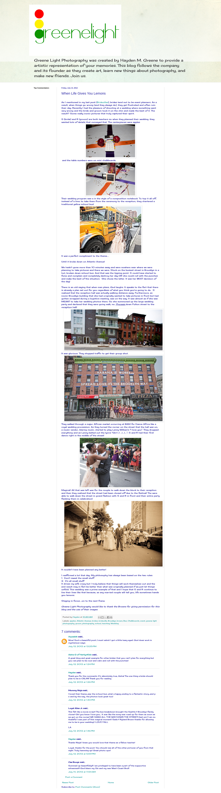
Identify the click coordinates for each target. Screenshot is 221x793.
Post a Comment (73, 777)
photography (88, 623)
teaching (106, 623)
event (142, 621)
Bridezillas (102, 102)
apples (73, 621)
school (98, 623)
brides (95, 621)
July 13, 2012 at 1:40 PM (81, 700)
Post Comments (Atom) (87, 787)
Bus (125, 621)
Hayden (72, 672)
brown (119, 621)
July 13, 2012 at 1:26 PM (81, 682)
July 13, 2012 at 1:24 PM (81, 664)
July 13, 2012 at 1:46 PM (81, 731)
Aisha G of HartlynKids (80, 654)
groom (78, 623)
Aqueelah (73, 636)
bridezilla (103, 621)
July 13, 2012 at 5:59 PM (81, 754)
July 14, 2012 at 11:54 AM (82, 772)
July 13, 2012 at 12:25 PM (82, 646)
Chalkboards (133, 621)
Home (111, 782)
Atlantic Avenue (84, 621)
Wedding (115, 623)
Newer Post (68, 782)
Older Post (153, 782)
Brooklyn (112, 621)
